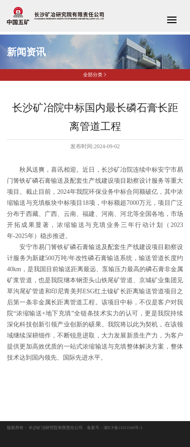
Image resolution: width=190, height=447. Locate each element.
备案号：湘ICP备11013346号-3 (114, 427)
